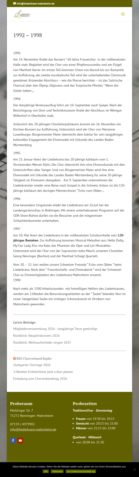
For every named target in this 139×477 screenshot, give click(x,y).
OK (46, 471)
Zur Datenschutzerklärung (81, 471)
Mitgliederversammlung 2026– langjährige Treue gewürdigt (55, 329)
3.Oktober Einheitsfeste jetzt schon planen (43, 372)
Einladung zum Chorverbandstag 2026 (40, 379)
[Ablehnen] (134, 469)
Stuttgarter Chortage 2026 (31, 365)
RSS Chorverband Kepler (34, 358)
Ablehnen (57, 471)
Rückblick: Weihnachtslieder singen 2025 (42, 342)
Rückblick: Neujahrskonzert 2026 (36, 335)
